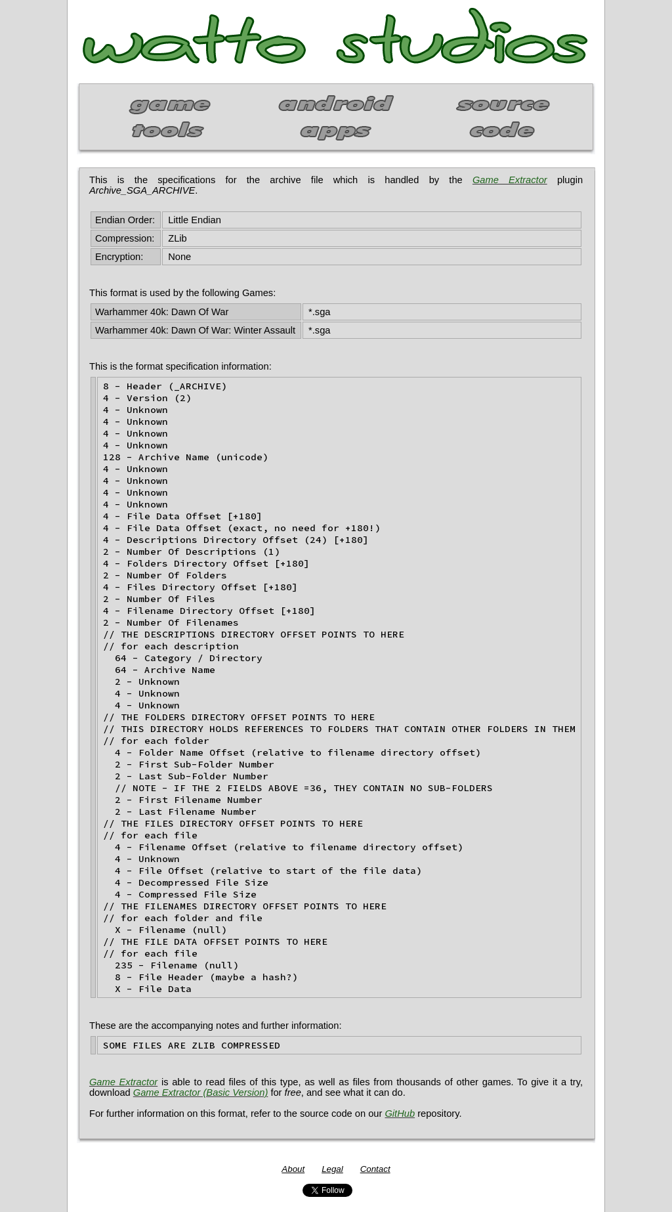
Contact (375, 1169)
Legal (332, 1169)
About (293, 1169)
